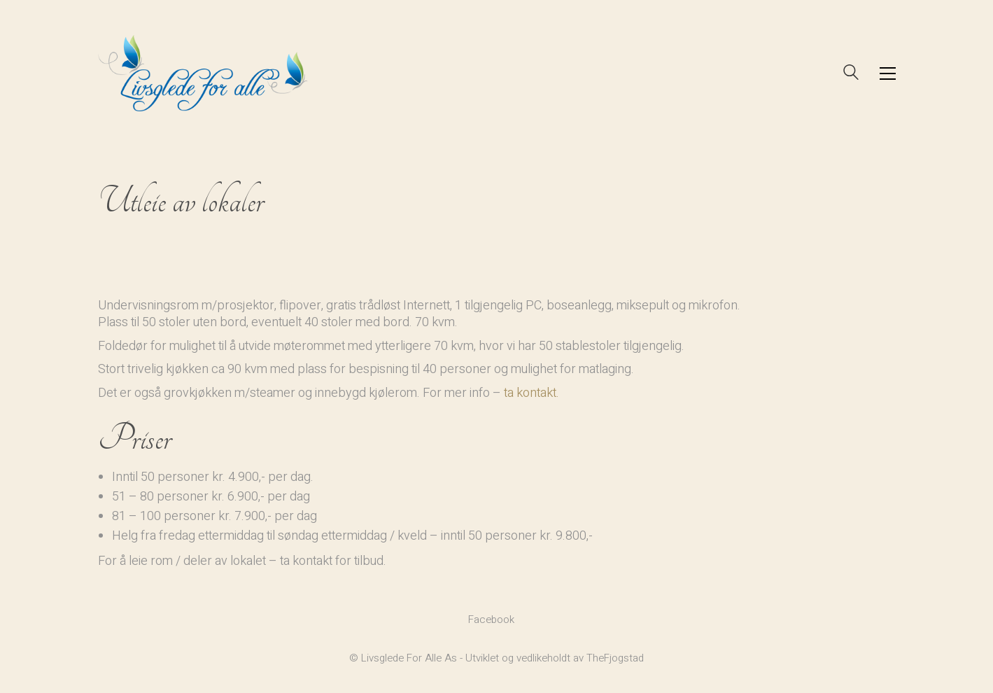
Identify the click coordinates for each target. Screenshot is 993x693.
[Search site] (851, 74)
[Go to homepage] (203, 73)
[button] (888, 73)
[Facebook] (491, 619)
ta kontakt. (531, 393)
